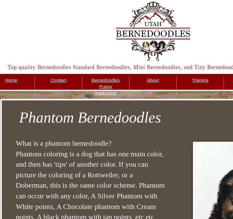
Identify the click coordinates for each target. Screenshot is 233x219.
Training (200, 80)
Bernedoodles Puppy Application (106, 87)
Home (11, 80)
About (153, 80)
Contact (58, 80)
